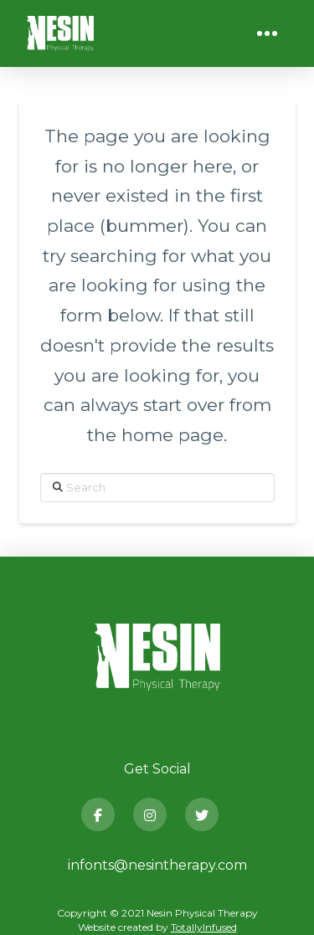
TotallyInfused (204, 927)
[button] (267, 33)
